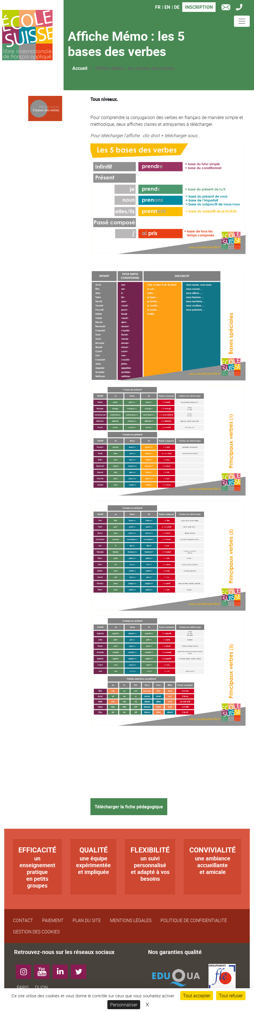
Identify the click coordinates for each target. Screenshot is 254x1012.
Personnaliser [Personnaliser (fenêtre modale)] (123, 1005)
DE (176, 7)
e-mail (227, 8)
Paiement (53, 920)
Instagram (25, 969)
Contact (23, 920)
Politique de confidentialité (193, 920)
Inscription (199, 7)
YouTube (43, 969)
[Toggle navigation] (242, 21)
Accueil (79, 68)
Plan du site (87, 920)
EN (167, 7)
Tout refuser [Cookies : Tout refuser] (231, 995)
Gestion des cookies (36, 932)
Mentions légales (130, 920)
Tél (240, 8)
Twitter (80, 969)
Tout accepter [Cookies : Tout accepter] (196, 995)
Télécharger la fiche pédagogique (129, 807)
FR (157, 7)
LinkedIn (62, 969)
